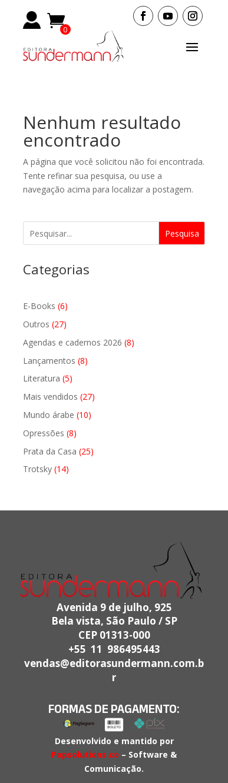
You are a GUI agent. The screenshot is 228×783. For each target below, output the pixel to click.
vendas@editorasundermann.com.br (114, 670)
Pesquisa (182, 233)
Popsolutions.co (85, 754)
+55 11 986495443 (114, 649)
